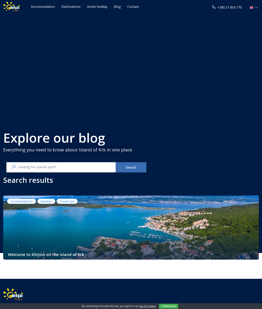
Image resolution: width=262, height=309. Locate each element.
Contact (133, 6)
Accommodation (43, 6)
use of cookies (147, 306)
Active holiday (97, 6)
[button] (254, 7)
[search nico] (64, 167)
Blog (117, 6)
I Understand (168, 306)
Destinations (71, 6)
